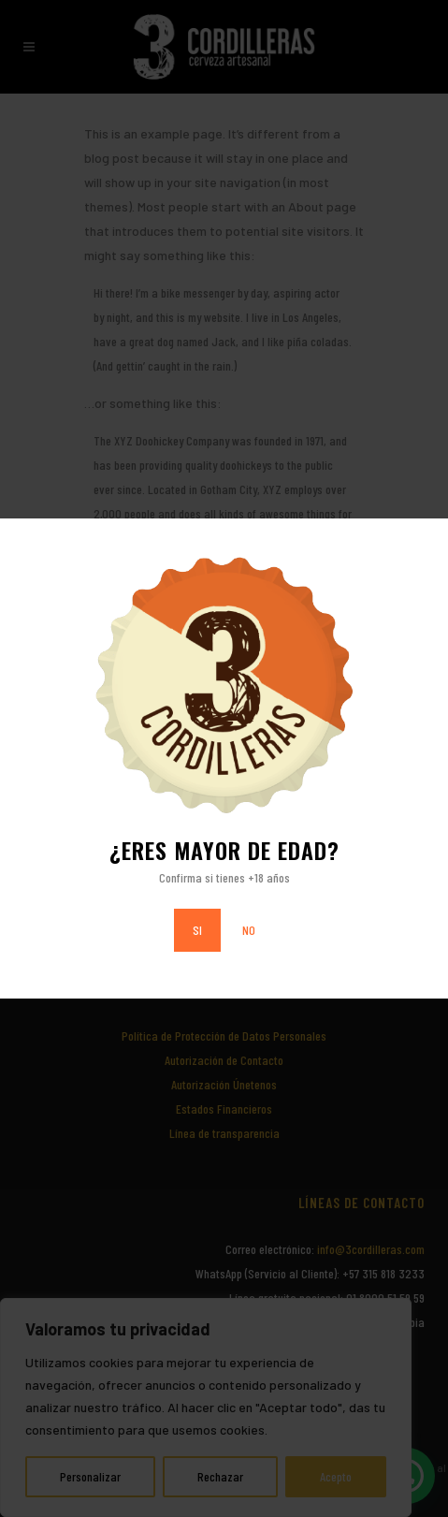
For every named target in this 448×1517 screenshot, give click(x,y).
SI (197, 930)
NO (248, 930)
